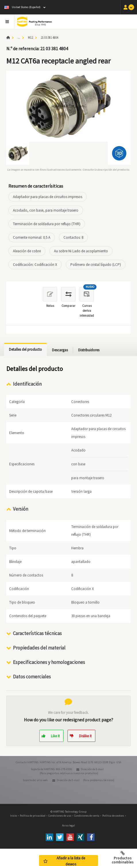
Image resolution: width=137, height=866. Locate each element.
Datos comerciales (32, 676)
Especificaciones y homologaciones (49, 662)
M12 (30, 38)
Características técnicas (37, 633)
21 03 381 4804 (49, 38)
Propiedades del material (39, 648)
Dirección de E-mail (92, 769)
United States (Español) (22, 7)
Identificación (27, 384)
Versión (20, 509)
